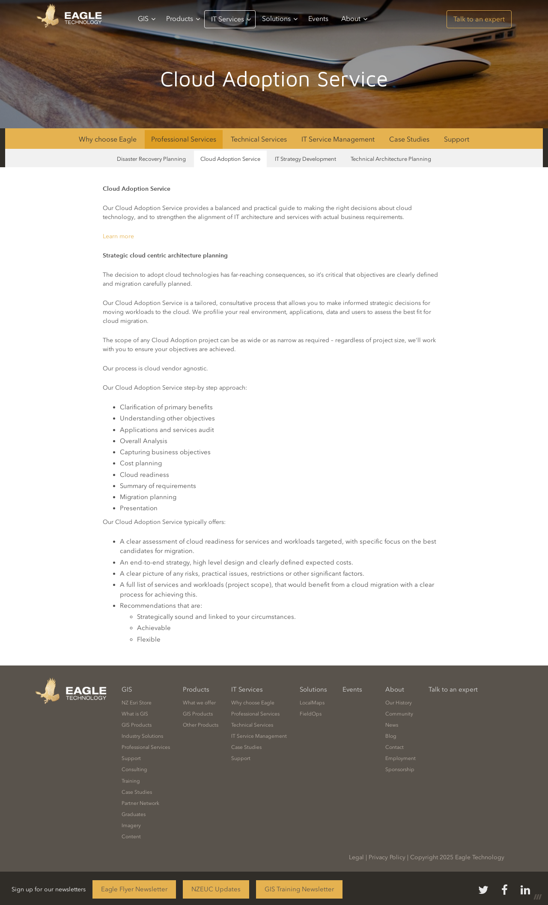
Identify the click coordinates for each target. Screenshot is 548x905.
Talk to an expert (479, 19)
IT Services (231, 19)
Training (131, 781)
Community (399, 714)
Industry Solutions (142, 736)
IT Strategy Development (305, 159)
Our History (398, 703)
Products (183, 19)
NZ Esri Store (137, 703)
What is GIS (135, 714)
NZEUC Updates (216, 889)
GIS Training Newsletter (299, 889)
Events (318, 19)
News (391, 725)
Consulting (134, 769)
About (354, 19)
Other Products (200, 725)
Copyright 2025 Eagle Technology (457, 857)
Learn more (118, 236)
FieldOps (311, 714)
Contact (394, 747)
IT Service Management (338, 139)
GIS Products (137, 725)
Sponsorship (399, 769)
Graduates (134, 814)
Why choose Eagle (108, 139)
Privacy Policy (387, 857)
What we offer (199, 703)
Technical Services (259, 139)
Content (131, 837)
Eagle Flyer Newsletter (134, 889)
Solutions (280, 19)
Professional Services (183, 139)
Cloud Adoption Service (230, 159)
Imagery (131, 825)
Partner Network (140, 803)
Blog (390, 736)
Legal (356, 857)
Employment (400, 758)
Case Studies (409, 139)
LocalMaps (312, 703)
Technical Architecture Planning (391, 159)
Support (456, 139)
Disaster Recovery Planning (151, 159)
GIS (146, 19)
